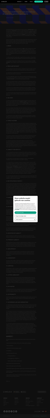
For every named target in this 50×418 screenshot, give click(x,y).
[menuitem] (20, 1)
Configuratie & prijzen (38, 1)
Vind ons (31, 1)
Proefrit (26, 1)
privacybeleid (17, 209)
